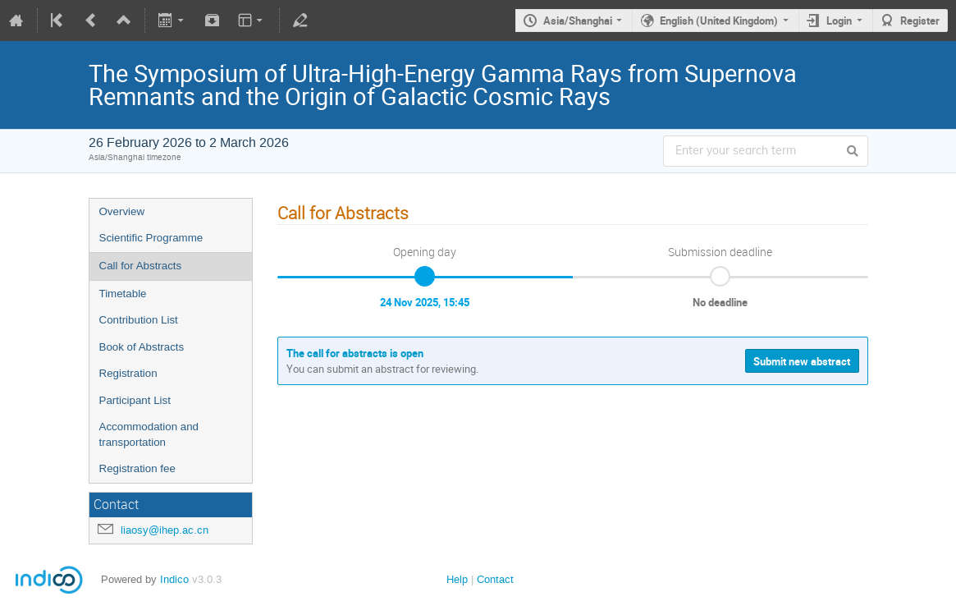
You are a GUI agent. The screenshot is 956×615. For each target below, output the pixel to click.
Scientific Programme (151, 238)
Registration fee (137, 468)
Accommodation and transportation (149, 434)
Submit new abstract (801, 361)
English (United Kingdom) (719, 20)
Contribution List (138, 320)
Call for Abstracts (140, 265)
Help (457, 579)
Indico (174, 579)
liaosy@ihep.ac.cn (164, 530)
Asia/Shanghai (577, 20)
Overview (122, 211)
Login (839, 20)
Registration (128, 373)
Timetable (123, 293)
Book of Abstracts (142, 347)
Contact (495, 579)
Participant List (135, 400)
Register (920, 20)
